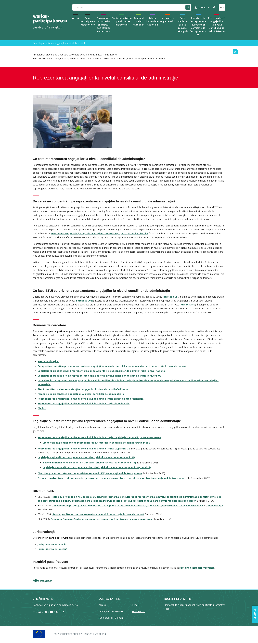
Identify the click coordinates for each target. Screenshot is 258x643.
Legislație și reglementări (167, 19)
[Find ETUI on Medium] (57, 612)
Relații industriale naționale (152, 21)
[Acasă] (34, 43)
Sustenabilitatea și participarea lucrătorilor (122, 21)
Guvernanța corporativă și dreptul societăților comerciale (103, 24)
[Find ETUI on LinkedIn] (40, 612)
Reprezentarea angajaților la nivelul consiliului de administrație (216, 24)
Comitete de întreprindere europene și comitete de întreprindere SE (198, 26)
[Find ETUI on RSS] (63, 612)
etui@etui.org (139, 611)
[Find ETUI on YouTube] (51, 612)
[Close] (235, 51)
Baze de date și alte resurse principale (182, 24)
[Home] (50, 21)
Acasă (75, 18)
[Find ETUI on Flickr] (45, 612)
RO (222, 7)
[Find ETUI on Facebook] (34, 612)
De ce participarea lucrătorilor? (87, 21)
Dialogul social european (138, 21)
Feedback (254, 614)
